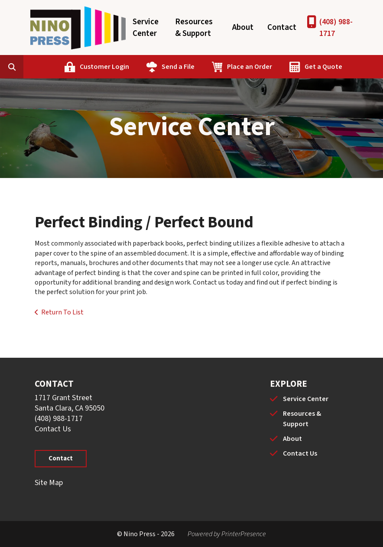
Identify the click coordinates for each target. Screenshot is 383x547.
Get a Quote (323, 66)
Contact (281, 27)
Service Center (146, 27)
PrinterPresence (243, 534)
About (242, 27)
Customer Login (104, 66)
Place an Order (249, 66)
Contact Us (53, 429)
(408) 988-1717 (336, 27)
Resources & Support (194, 27)
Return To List (62, 312)
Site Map (49, 482)
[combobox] (25, 66)
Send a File (178, 66)
